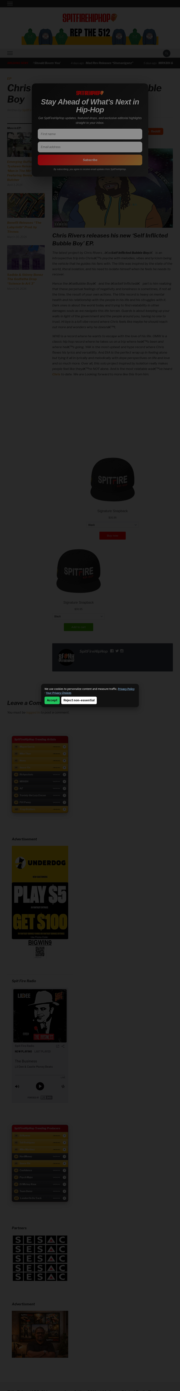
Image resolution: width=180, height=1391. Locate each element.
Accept (52, 700)
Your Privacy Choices (58, 693)
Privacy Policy (126, 689)
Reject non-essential (79, 700)
